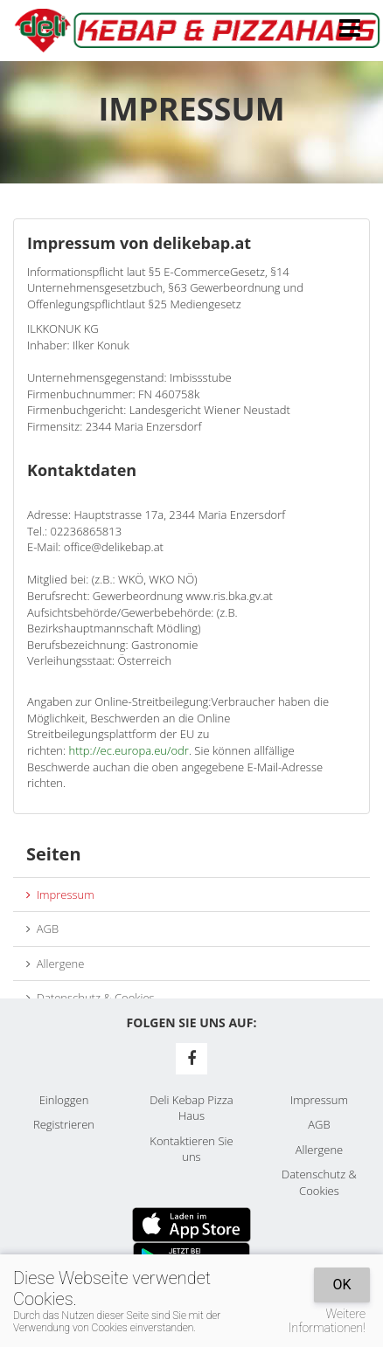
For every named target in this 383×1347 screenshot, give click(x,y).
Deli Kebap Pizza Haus (191, 1108)
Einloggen (64, 1100)
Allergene (55, 963)
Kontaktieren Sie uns (191, 1149)
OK (341, 1284)
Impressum (60, 894)
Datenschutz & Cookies (90, 997)
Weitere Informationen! (327, 1321)
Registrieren (63, 1124)
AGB (42, 928)
